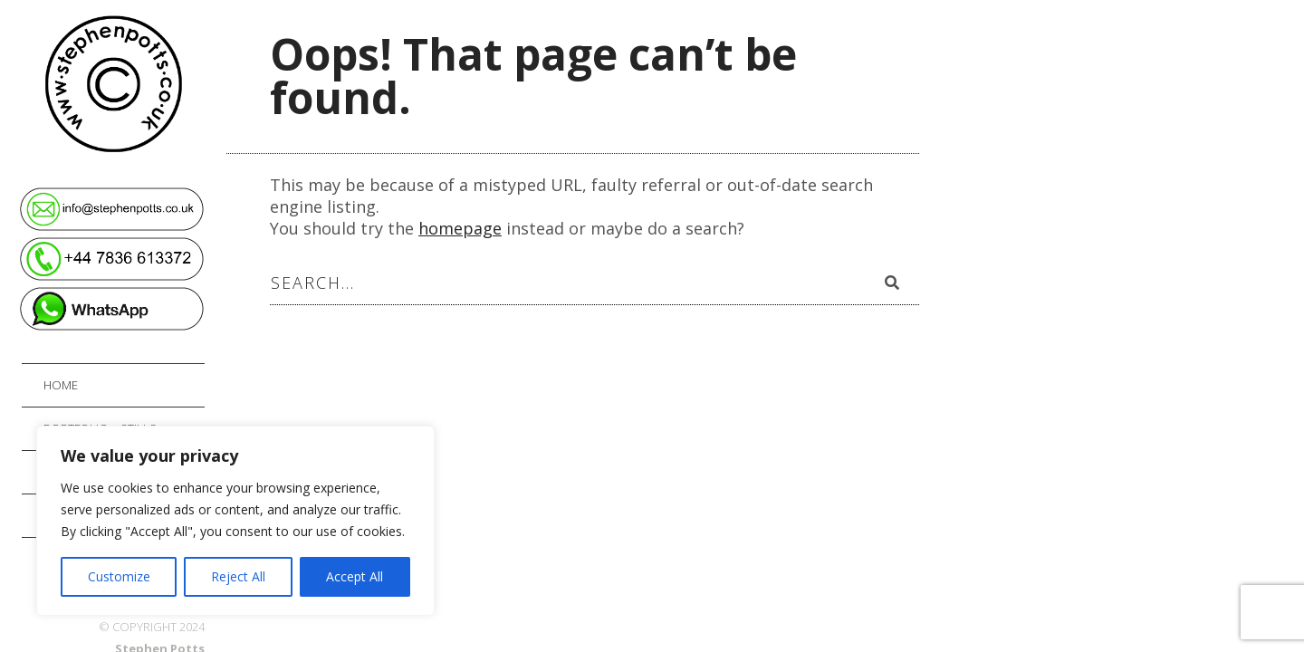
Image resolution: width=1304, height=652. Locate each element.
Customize (119, 576)
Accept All (354, 576)
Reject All (238, 576)
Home (60, 385)
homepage (460, 228)
